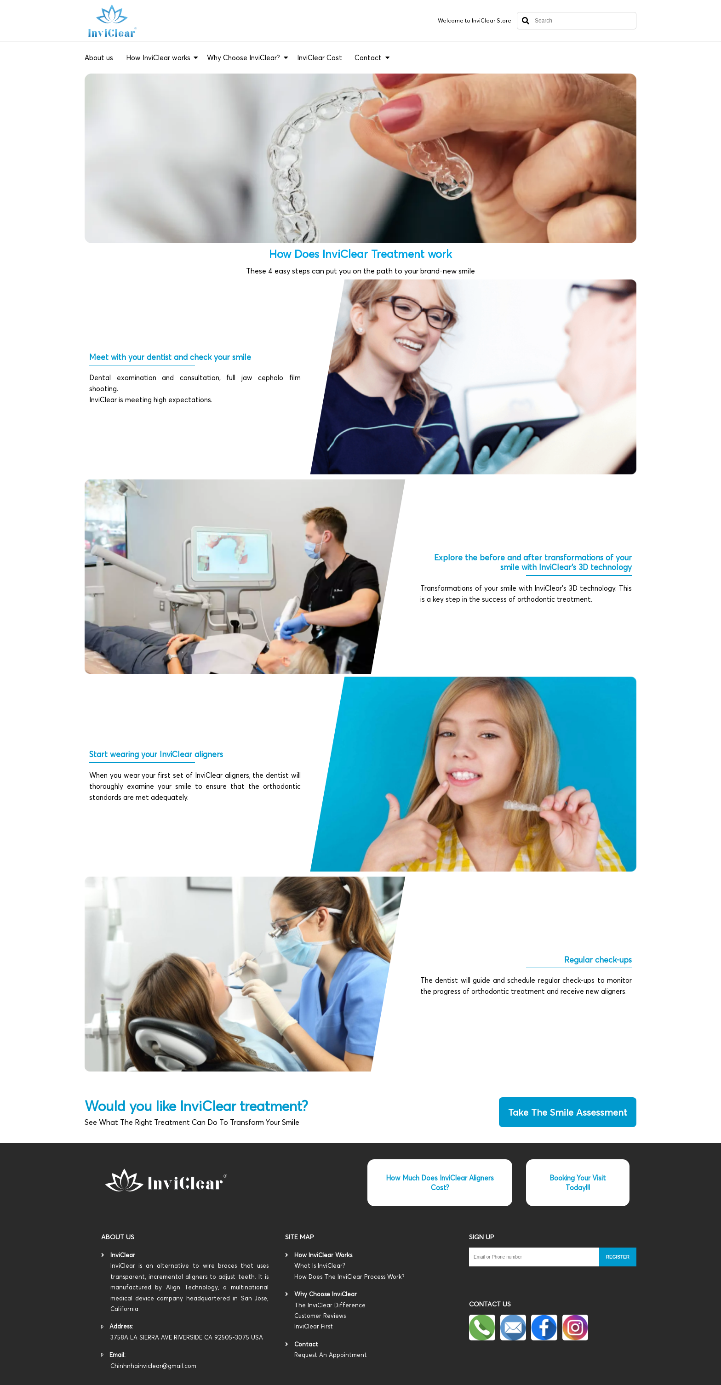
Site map (299, 1237)
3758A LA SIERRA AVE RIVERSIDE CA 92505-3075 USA (186, 1337)
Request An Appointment (330, 1354)
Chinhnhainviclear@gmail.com (153, 1365)
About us (99, 57)
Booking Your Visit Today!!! (577, 1183)
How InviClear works (158, 57)
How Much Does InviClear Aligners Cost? (440, 1183)
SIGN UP (481, 1237)
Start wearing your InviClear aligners (156, 754)
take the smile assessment (567, 1112)
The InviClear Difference (373, 1316)
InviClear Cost (319, 57)
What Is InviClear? (373, 1272)
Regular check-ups (598, 959)
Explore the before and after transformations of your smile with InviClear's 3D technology (533, 562)
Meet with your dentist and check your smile (170, 357)
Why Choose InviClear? (243, 57)
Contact (368, 57)
